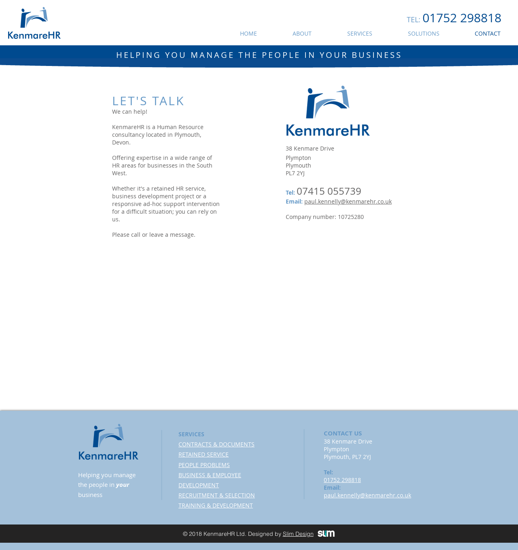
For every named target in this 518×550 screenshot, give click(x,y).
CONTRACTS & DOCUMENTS (216, 444)
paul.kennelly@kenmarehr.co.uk (348, 201)
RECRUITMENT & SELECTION (216, 495)
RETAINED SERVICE (203, 454)
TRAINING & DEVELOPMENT (215, 505)
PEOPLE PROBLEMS (204, 465)
